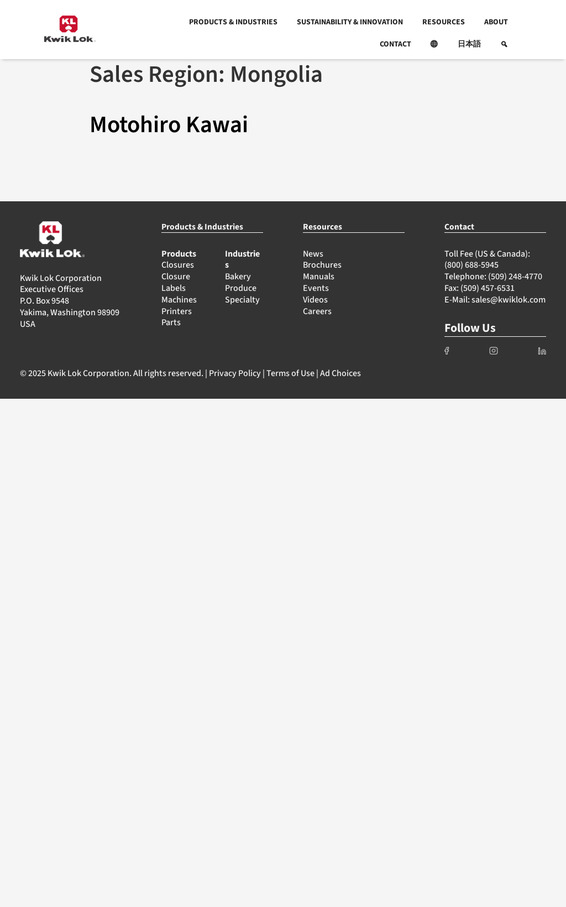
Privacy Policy (235, 373)
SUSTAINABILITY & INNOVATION (350, 22)
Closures (177, 265)
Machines (179, 300)
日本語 (469, 44)
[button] (434, 44)
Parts (171, 322)
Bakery (238, 276)
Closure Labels (175, 282)
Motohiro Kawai (169, 125)
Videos (315, 300)
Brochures (322, 265)
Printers (176, 311)
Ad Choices (340, 373)
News (313, 254)
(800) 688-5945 (471, 265)
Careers (317, 311)
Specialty (242, 300)
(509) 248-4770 (515, 276)
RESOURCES (443, 22)
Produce (240, 288)
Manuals (318, 276)
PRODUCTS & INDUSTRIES (233, 22)
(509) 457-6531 (487, 288)
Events (316, 288)
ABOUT (496, 22)
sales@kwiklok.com (508, 300)
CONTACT (395, 44)
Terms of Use (290, 373)
